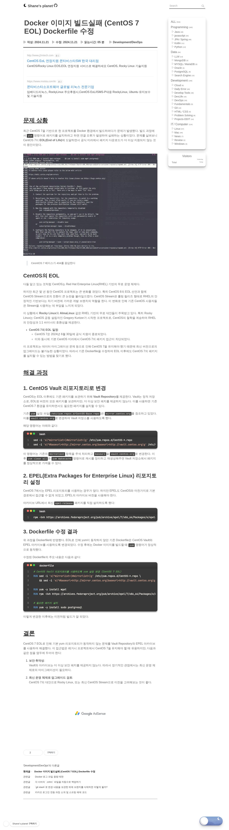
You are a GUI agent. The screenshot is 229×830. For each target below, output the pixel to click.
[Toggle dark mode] (211, 821)
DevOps (180, 100)
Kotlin (179, 43)
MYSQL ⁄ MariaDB (185, 64)
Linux (179, 128)
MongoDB (181, 60)
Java (178, 31)
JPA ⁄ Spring (182, 39)
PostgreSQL (182, 71)
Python (180, 46)
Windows (180, 143)
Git (177, 107)
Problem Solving (184, 115)
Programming (182, 27)
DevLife (180, 96)
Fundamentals (183, 104)
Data (176, 52)
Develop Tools (184, 92)
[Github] (55, 6)
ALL (175, 21)
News (178, 136)
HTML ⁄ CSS (182, 111)
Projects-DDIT (184, 119)
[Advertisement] (90, 82)
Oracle (179, 67)
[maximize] (34, 493)
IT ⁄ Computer (182, 124)
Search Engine (184, 75)
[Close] (28, 493)
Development (181, 80)
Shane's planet (38, 6)
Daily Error (182, 89)
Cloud (179, 85)
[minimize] (31, 493)
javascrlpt (181, 35)
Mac (178, 132)
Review (179, 140)
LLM (178, 56)
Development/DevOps (127, 42)
